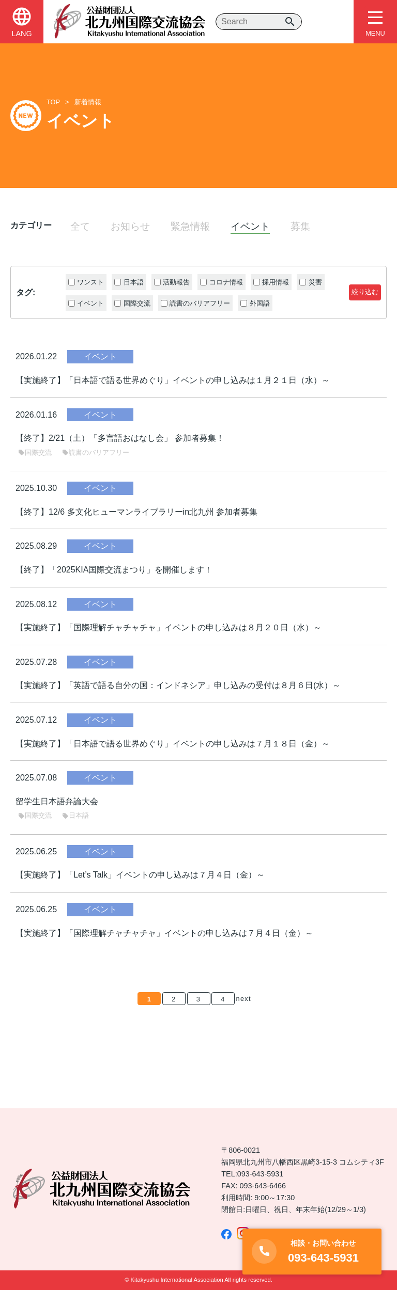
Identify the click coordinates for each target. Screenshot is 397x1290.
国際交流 (35, 452)
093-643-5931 (260, 1174)
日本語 (75, 815)
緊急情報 (190, 226)
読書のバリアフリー (95, 452)
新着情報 (87, 102)
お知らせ (130, 226)
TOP (53, 102)
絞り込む (365, 292)
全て (80, 226)
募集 (300, 226)
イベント (250, 226)
